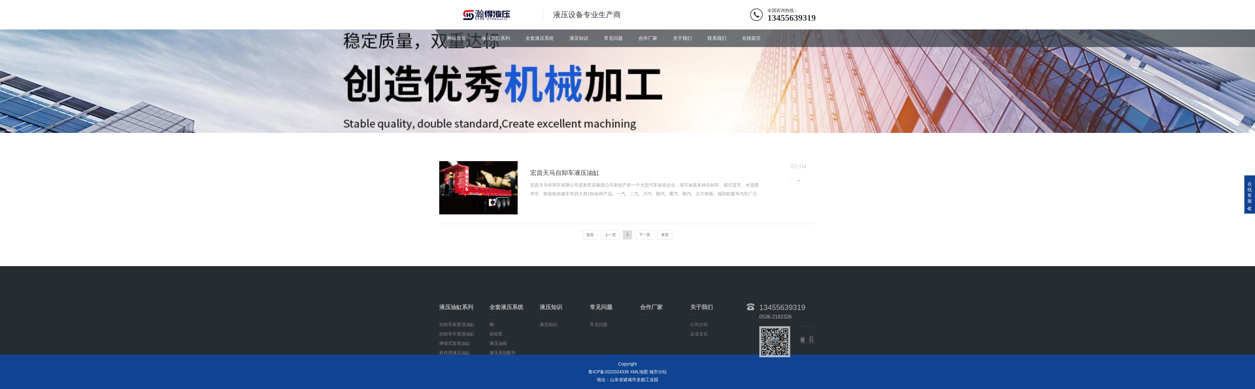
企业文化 (699, 349)
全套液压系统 (540, 38)
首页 (590, 235)
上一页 (610, 235)
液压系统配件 (502, 368)
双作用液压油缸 (454, 368)
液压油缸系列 (496, 38)
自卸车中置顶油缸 (456, 349)
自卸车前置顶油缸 (456, 339)
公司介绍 (699, 339)
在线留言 (751, 38)
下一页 (644, 235)
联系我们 (717, 38)
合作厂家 (647, 38)
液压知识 (578, 38)
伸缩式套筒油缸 (454, 358)
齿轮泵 (496, 349)
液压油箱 (498, 358)
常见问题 (613, 38)
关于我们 (682, 38)
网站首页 (456, 38)
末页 (665, 235)
